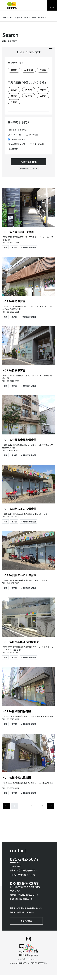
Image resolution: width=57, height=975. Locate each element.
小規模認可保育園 (17, 139)
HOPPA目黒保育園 (14, 370)
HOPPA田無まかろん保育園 (20, 575)
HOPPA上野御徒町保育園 (19, 232)
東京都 (14, 247)
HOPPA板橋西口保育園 (16, 711)
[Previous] (6, 806)
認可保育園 (33, 134)
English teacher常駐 (18, 129)
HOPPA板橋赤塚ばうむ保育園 (22, 642)
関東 (5, 247)
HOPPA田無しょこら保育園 (19, 509)
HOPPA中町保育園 (14, 301)
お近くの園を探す (38, 17)
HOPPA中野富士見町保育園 (19, 440)
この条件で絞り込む (28, 162)
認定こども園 (38, 144)
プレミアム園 (15, 134)
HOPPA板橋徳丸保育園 (18, 777)
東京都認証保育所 (17, 144)
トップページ (7, 17)
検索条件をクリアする (28, 168)
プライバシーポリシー (26, 959)
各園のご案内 (22, 17)
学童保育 (14, 149)
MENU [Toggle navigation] (52, 7)
